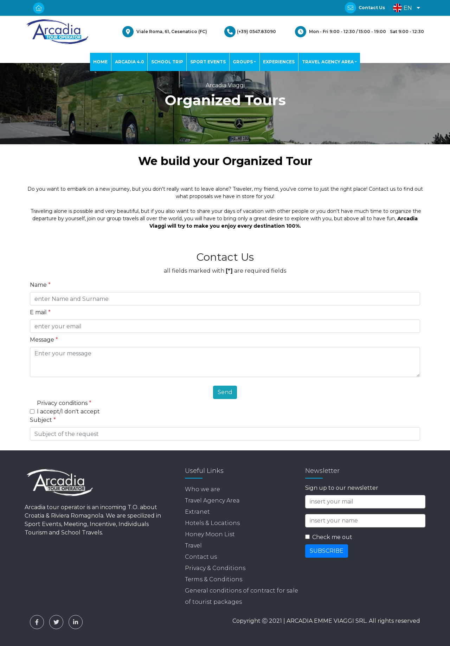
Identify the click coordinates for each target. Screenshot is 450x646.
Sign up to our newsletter (341, 487)
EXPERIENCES (279, 61)
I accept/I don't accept (68, 411)
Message (44, 339)
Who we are (202, 489)
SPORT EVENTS (208, 61)
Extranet (197, 511)
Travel (193, 545)
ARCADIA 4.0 (129, 61)
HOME (100, 61)
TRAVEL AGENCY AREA (328, 61)
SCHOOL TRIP (167, 61)
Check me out (332, 537)
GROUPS (243, 61)
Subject (43, 420)
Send (225, 392)
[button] (405, 8)
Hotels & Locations (212, 523)
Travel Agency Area (212, 500)
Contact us (201, 556)
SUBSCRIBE (326, 550)
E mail (40, 312)
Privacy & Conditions (215, 568)
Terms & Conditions (213, 579)
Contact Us (372, 7)
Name (40, 284)
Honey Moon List (210, 534)
